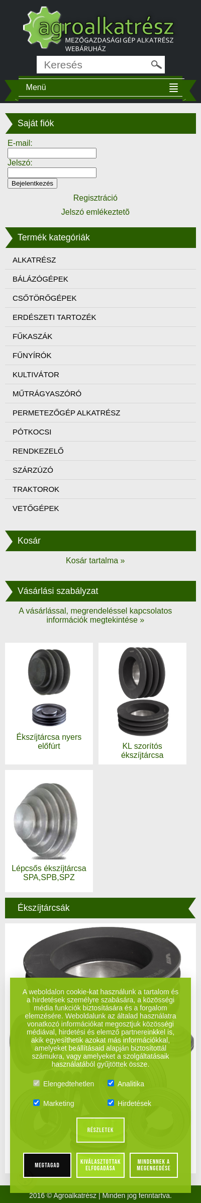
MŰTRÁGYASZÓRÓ (47, 393)
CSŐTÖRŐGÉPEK (45, 298)
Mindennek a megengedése (153, 1165)
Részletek (100, 1130)
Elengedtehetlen (63, 1084)
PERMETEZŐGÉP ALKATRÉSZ (67, 412)
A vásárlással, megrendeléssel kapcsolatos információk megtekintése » (95, 615)
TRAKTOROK (36, 489)
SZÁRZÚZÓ (33, 470)
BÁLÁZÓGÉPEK (40, 279)
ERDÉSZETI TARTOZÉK (54, 317)
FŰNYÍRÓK (32, 355)
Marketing (53, 1103)
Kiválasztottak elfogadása (100, 1165)
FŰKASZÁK (32, 336)
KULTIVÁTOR (36, 374)
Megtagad (47, 1165)
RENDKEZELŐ (38, 451)
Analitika (126, 1084)
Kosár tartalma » (95, 560)
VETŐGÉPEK (36, 508)
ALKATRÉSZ (34, 259)
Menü (36, 87)
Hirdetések (129, 1103)
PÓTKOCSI (32, 431)
